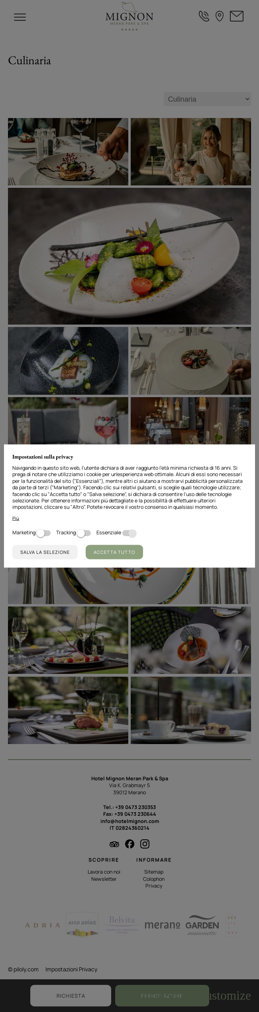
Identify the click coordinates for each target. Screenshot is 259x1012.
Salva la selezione (45, 552)
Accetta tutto (114, 552)
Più (15, 518)
